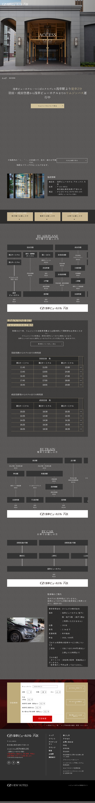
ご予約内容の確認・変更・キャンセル (75, 727)
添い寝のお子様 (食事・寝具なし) (35, 713)
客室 (50, 752)
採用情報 (66, 750)
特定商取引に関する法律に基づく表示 (73, 757)
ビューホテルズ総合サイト (79, 787)
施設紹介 (52, 759)
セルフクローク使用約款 (71, 770)
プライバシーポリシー (71, 761)
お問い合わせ (68, 744)
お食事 (51, 755)
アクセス (66, 740)
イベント (52, 740)
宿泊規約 (66, 753)
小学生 (27, 701)
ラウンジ (52, 749)
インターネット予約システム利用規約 (73, 766)
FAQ (65, 747)
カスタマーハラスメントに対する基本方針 (73, 774)
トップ (51, 737)
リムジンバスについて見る (47, 106)
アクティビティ (53, 745)
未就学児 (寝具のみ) (31, 709)
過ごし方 (66, 737)
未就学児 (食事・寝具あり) (33, 705)
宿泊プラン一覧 (53, 727)
